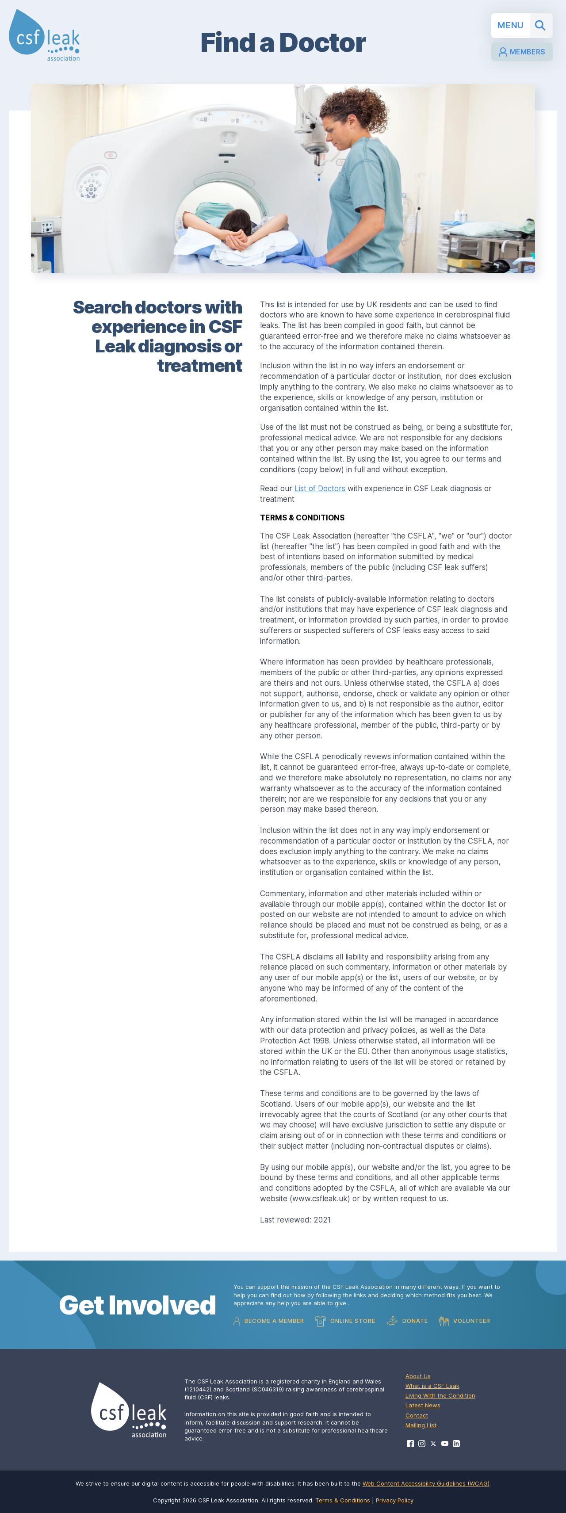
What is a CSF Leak (432, 1385)
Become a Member (268, 1321)
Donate (407, 1321)
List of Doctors (319, 488)
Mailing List (420, 1425)
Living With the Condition (440, 1395)
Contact (416, 1415)
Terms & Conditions (342, 1500)
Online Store (345, 1321)
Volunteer (464, 1321)
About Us (418, 1375)
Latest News (422, 1405)
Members (522, 52)
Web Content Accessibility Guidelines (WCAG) (426, 1483)
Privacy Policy (394, 1500)
